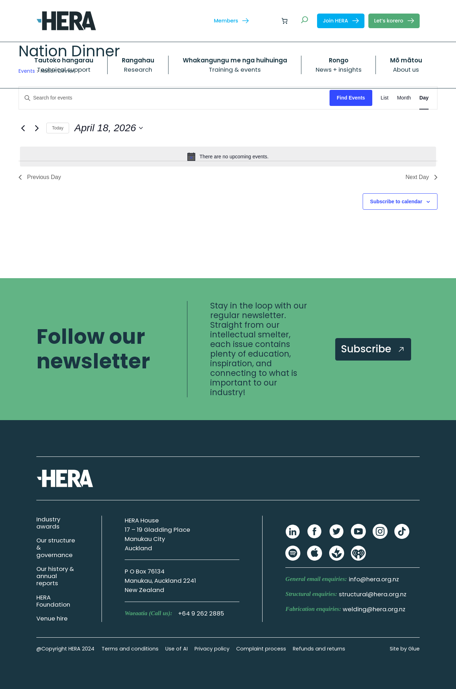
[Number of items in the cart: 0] (284, 20)
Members (231, 20)
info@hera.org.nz (374, 579)
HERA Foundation (53, 601)
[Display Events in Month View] (404, 98)
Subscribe (373, 349)
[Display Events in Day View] (424, 98)
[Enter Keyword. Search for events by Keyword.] (174, 98)
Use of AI (176, 648)
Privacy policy (212, 648)
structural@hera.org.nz (372, 594)
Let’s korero (394, 20)
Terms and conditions (130, 648)
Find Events (351, 98)
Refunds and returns (319, 648)
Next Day (421, 177)
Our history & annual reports (55, 576)
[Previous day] (23, 128)
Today (57, 128)
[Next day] (36, 128)
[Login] (267, 21)
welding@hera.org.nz (374, 609)
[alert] (228, 157)
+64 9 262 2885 (201, 613)
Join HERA (341, 20)
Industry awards (48, 523)
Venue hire (52, 618)
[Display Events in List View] (385, 98)
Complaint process (261, 648)
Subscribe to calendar (396, 201)
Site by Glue (405, 648)
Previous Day (40, 177)
